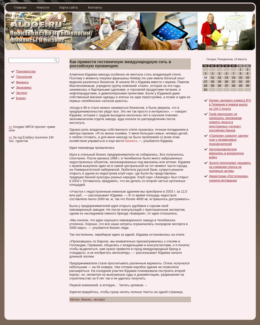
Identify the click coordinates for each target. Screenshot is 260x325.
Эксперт (21, 93)
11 (212, 77)
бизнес (130, 141)
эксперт (99, 299)
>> (10, 127)
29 (240, 85)
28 (233, 85)
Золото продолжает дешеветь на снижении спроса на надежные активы (230, 167)
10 (205, 77)
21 (233, 81)
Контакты (95, 7)
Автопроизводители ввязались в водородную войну (226, 153)
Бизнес (21, 98)
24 (205, 85)
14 (233, 77)
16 (247, 77)
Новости (42, 7)
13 (226, 77)
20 (226, 81)
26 (219, 85)
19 (219, 81)
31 (205, 89)
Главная (20, 7)
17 (205, 81)
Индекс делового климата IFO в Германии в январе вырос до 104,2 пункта (230, 105)
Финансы (22, 82)
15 (240, 77)
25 (212, 85)
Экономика (23, 87)
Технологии (24, 77)
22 (240, 81)
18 (212, 81)
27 (226, 85)
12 (219, 77)
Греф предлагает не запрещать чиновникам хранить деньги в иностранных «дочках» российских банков (225, 122)
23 (247, 81)
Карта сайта (68, 7)
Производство (26, 71)
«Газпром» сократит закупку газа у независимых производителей (228, 140)
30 (247, 85)
